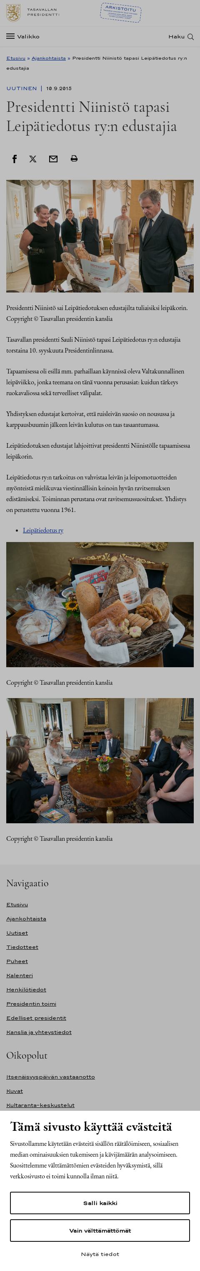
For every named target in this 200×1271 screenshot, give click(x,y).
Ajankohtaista (49, 58)
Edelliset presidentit (36, 1017)
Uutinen (22, 88)
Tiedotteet (22, 947)
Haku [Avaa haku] (176, 36)
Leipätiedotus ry (43, 530)
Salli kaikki (100, 1203)
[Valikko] (25, 36)
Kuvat (14, 1090)
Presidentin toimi (31, 1003)
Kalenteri (19, 975)
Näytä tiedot (100, 1254)
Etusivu (15, 58)
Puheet (17, 961)
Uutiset (17, 932)
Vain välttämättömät (100, 1230)
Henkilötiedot (26, 989)
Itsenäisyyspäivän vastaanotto (50, 1076)
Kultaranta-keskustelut (40, 1105)
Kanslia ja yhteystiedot (39, 1032)
